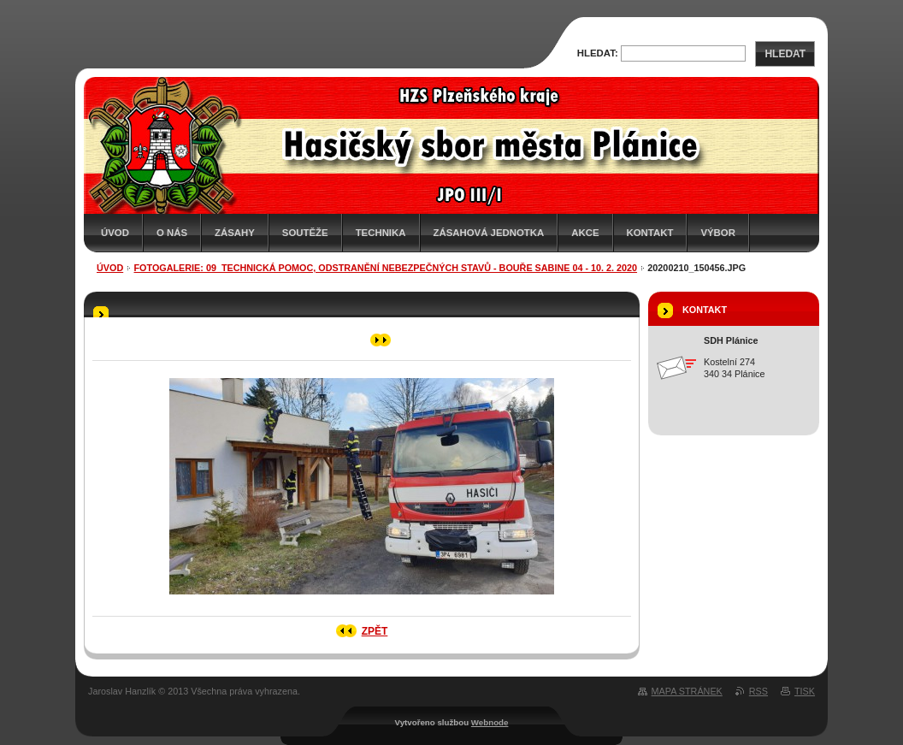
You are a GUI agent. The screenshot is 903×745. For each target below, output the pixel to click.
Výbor (717, 233)
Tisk (804, 691)
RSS (758, 691)
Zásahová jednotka (489, 233)
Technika (381, 233)
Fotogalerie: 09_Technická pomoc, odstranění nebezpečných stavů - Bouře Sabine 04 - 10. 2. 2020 (386, 268)
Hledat (785, 54)
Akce (585, 233)
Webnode (490, 722)
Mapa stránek (687, 691)
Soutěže (305, 233)
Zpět (375, 631)
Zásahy (235, 233)
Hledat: (597, 53)
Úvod (115, 233)
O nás (171, 233)
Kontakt (650, 233)
